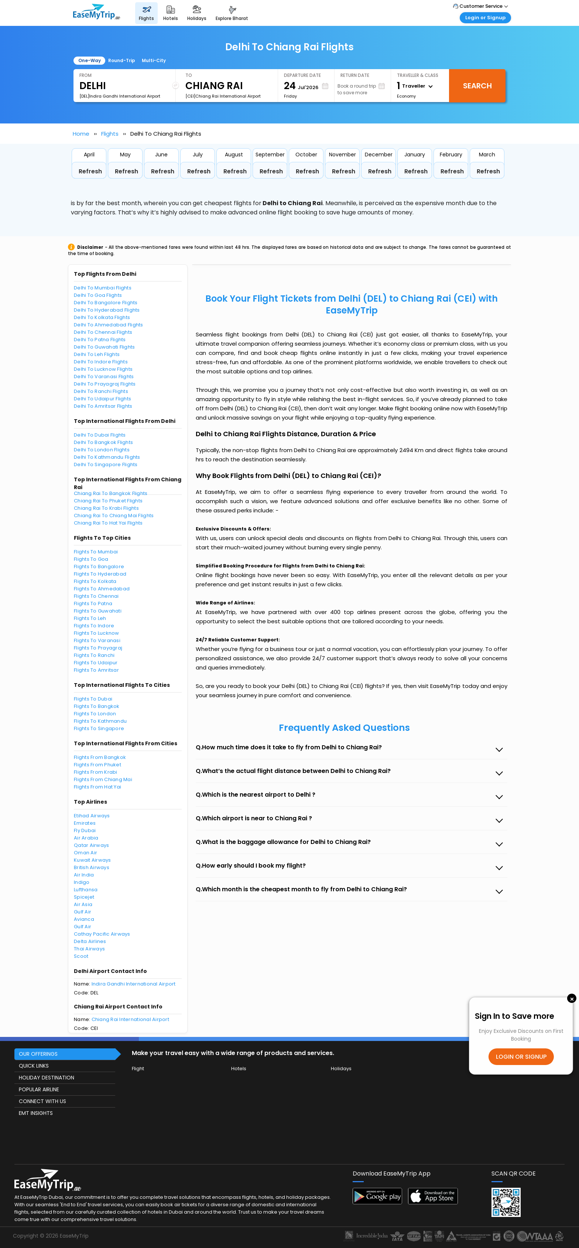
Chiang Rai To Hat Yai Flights (108, 522)
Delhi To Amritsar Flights (103, 406)
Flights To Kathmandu (100, 721)
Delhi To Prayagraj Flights (105, 383)
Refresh (90, 171)
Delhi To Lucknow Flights (103, 369)
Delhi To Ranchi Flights (101, 391)
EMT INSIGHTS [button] (36, 1113)
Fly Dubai (85, 830)
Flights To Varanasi (97, 640)
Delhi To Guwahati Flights (104, 346)
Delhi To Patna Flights (100, 339)
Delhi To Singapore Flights (106, 464)
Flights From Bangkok (100, 757)
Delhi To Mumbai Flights (102, 287)
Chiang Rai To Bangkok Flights (111, 493)
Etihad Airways (92, 815)
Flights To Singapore (99, 728)
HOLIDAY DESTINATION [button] (46, 1077)
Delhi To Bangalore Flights (106, 302)
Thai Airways (89, 948)
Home (81, 134)
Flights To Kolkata (95, 581)
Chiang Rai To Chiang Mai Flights (114, 515)
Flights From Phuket (97, 764)
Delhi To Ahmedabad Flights (108, 324)
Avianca (84, 919)
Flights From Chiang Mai (103, 779)
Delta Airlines (90, 941)
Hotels (238, 1068)
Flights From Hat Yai (97, 786)
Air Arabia (86, 837)
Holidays (341, 1068)
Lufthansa (85, 889)
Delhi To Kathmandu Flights (107, 457)
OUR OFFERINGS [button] (38, 1054)
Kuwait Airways (92, 860)
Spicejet (84, 897)
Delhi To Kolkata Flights (102, 317)
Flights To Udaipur (96, 662)
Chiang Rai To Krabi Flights (106, 508)
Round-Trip (121, 60)
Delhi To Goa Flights (98, 295)
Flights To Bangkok (97, 706)
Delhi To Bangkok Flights (103, 442)
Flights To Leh (90, 618)
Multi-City (154, 60)
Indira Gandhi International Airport (134, 983)
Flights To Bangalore (99, 566)
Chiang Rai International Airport (130, 1019)
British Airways (91, 867)
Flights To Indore (94, 625)
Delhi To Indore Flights (101, 361)
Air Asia (83, 904)
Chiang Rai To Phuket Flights (108, 500)
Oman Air (85, 852)
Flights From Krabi (95, 772)
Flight (138, 1068)
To (188, 75)
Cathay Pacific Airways (102, 933)
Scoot (81, 956)
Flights (110, 134)
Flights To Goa (91, 559)
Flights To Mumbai (96, 551)
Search (477, 86)
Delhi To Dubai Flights (100, 434)
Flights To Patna (93, 603)
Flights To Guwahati (97, 610)
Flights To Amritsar (96, 670)
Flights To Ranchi (94, 655)
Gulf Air (82, 911)
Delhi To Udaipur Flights (102, 398)
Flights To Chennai (96, 596)
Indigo (82, 882)
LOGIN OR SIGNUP (521, 1056)
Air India (84, 874)
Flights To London (95, 713)
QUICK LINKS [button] (34, 1065)
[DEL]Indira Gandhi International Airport (119, 96)
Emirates (85, 823)
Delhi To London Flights (102, 449)
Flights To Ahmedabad (102, 588)
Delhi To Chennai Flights (103, 332)
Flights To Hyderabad (100, 573)
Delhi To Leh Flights (97, 354)
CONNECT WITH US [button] (42, 1101)
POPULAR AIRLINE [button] (39, 1089)
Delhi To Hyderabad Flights (107, 309)
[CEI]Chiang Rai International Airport (223, 96)
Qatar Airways (91, 845)
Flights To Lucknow (96, 633)
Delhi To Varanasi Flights (104, 376)
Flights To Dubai (93, 698)
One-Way (89, 60)
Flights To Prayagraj (98, 647)
